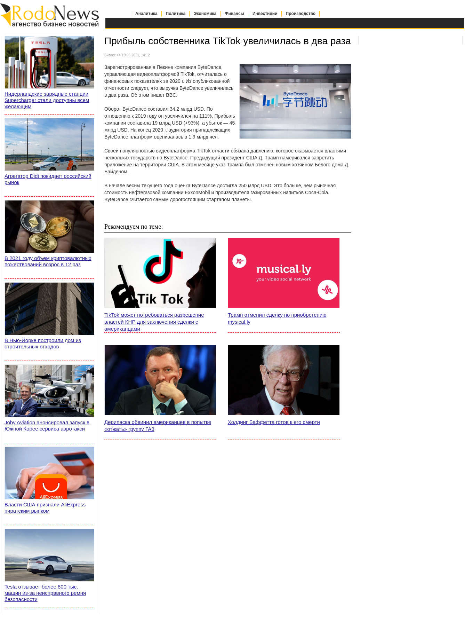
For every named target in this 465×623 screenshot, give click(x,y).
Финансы (234, 13)
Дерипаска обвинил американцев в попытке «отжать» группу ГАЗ (157, 425)
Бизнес (110, 55)
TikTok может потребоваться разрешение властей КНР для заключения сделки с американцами (154, 322)
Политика (176, 13)
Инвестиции (265, 13)
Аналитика (146, 13)
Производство (301, 13)
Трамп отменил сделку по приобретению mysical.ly (277, 318)
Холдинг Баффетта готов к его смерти (274, 422)
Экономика (205, 13)
